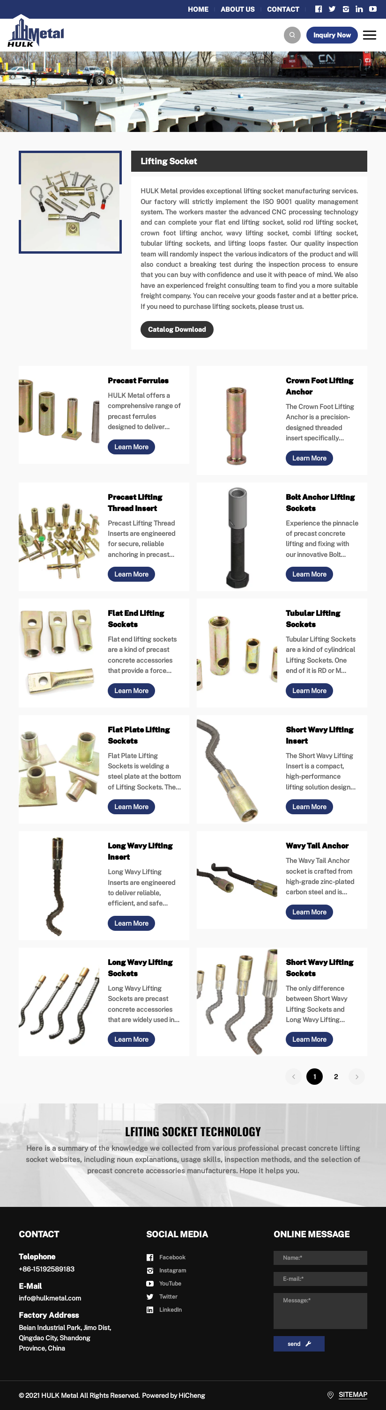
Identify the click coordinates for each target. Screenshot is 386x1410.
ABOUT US (238, 9)
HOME (198, 9)
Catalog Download (177, 329)
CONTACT (283, 9)
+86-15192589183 (46, 1269)
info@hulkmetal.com (50, 1298)
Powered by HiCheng (173, 1395)
